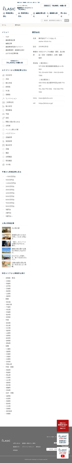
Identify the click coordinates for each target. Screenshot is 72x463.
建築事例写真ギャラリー (14, 47)
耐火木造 (7, 83)
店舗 (5, 149)
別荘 (5, 118)
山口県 (8, 380)
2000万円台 (10, 186)
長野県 (8, 335)
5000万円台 (10, 196)
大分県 (8, 406)
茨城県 (8, 312)
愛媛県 (8, 388)
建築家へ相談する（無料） (29, 443)
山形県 (8, 293)
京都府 (8, 354)
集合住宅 (7, 145)
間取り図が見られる (11, 121)
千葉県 (8, 307)
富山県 (8, 325)
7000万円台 (10, 203)
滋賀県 (8, 351)
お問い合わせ (16, 443)
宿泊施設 (7, 160)
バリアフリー (8, 133)
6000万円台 (10, 200)
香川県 (8, 385)
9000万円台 (10, 206)
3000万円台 (10, 190)
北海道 (8, 281)
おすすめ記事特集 (12, 53)
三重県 (8, 349)
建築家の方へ (16, 447)
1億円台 (8, 210)
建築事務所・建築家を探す (15, 50)
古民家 (6, 125)
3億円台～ (9, 216)
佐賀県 (8, 398)
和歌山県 (9, 364)
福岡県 (8, 396)
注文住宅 (7, 75)
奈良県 (8, 361)
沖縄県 (8, 414)
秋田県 (8, 291)
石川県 (8, 328)
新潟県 (8, 323)
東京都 (8, 302)
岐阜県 (8, 338)
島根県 (8, 372)
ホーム (4, 25)
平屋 (5, 114)
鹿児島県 (9, 411)
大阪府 (8, 356)
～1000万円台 (11, 177)
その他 (6, 164)
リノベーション (9, 98)
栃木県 (8, 314)
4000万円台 (10, 193)
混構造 (6, 94)
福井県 (8, 330)
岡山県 (8, 375)
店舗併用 (7, 137)
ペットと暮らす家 (10, 129)
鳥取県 (8, 370)
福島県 (8, 296)
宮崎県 (8, 408)
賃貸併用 (7, 141)
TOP (7, 37)
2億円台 (8, 213)
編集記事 (9, 43)
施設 (5, 153)
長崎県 (8, 401)
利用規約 (15, 450)
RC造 (5, 90)
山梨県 (8, 333)
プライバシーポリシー (28, 447)
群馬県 (8, 317)
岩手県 (8, 286)
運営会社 (38, 447)
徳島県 (8, 382)
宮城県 (8, 288)
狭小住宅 (7, 106)
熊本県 (8, 403)
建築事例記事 (10, 40)
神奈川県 (9, 304)
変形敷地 (7, 110)
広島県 (8, 377)
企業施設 (7, 156)
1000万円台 (10, 180)
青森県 (8, 283)
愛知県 (8, 343)
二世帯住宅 (7, 102)
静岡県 (8, 340)
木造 (5, 79)
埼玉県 (8, 309)
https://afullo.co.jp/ (46, 103)
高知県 (8, 390)
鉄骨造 (6, 86)
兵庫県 (8, 359)
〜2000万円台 (11, 183)
